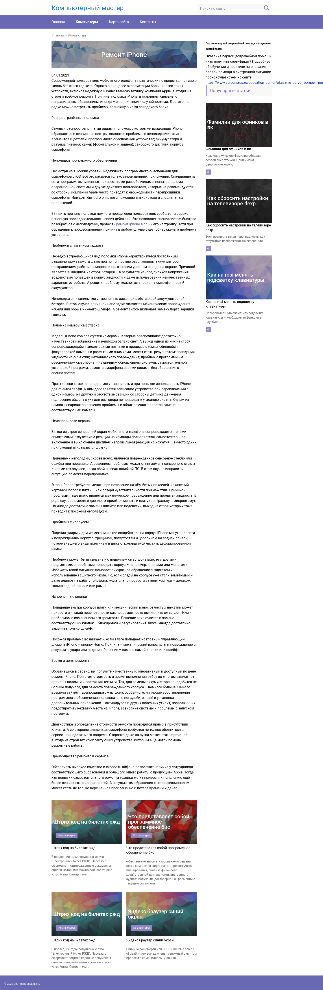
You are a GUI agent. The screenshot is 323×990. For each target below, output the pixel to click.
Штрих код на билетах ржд (74, 848)
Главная (58, 22)
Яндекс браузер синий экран (150, 940)
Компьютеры (87, 22)
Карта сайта (119, 22)
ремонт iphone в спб (133, 224)
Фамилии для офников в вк (228, 149)
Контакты (148, 22)
